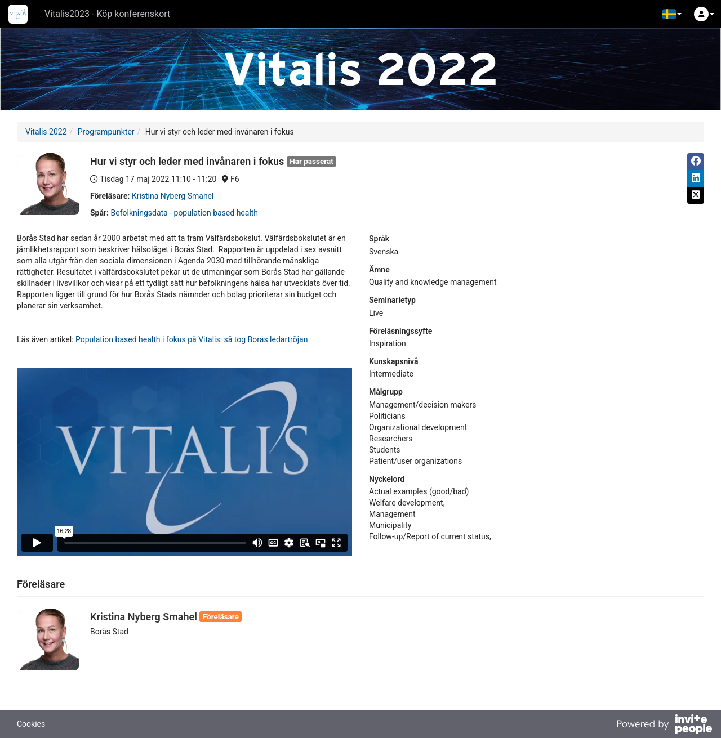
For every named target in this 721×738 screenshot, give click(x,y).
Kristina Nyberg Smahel (173, 195)
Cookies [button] (31, 723)
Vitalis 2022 (46, 131)
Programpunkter (106, 131)
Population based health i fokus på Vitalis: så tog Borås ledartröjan (191, 339)
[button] (672, 14)
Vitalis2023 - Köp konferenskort (107, 13)
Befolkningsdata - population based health (185, 212)
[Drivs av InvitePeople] (664, 725)
